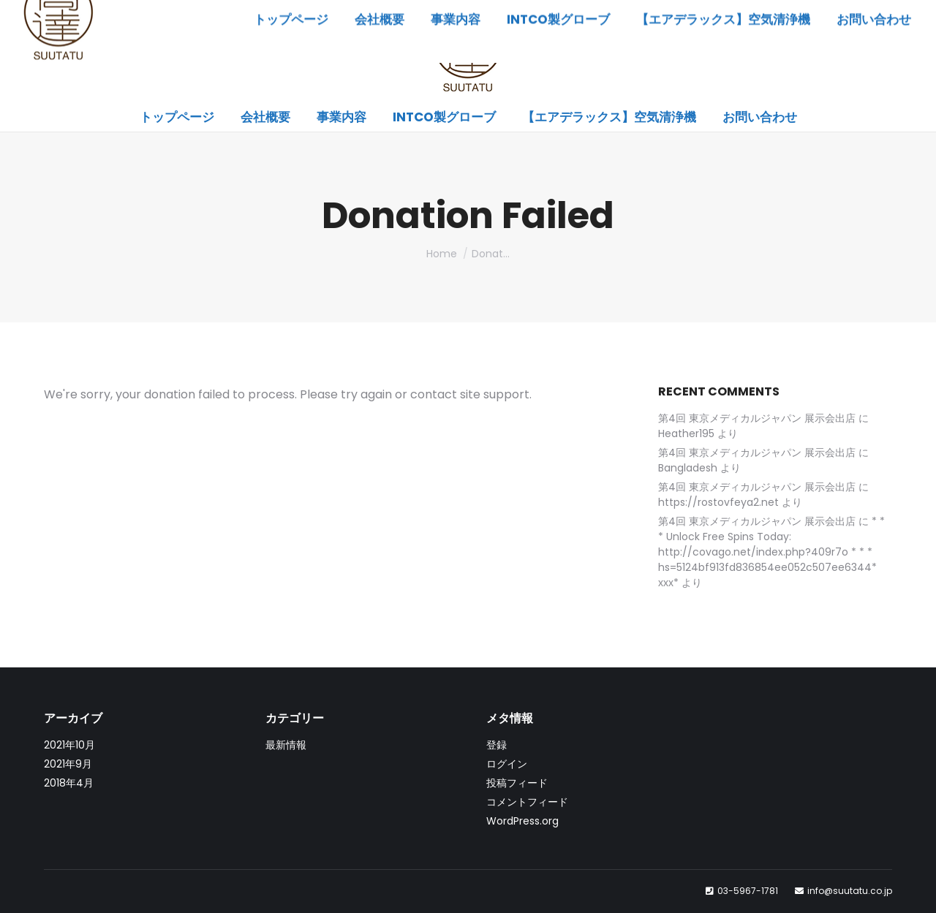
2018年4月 (69, 783)
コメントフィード (527, 802)
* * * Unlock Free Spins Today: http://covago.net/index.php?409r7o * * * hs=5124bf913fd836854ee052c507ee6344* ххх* (771, 552)
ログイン (506, 764)
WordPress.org (522, 821)
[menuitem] (177, 117)
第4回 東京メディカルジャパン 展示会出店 (757, 418)
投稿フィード (517, 783)
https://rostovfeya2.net (718, 502)
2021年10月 (69, 745)
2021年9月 (68, 764)
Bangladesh (687, 468)
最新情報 (285, 745)
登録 (496, 745)
